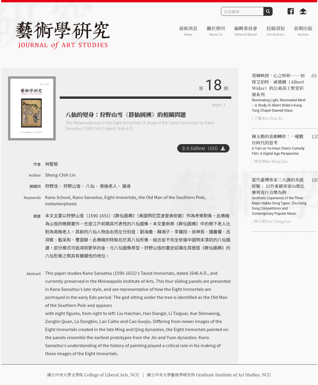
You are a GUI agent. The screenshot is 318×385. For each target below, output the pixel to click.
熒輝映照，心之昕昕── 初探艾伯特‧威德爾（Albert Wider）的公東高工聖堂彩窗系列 (279, 92)
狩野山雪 (71, 186)
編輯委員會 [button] (245, 31)
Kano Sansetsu (87, 197)
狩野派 (51, 186)
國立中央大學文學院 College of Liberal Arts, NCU (93, 375)
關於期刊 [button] (216, 31)
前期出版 (303, 31)
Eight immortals (120, 197)
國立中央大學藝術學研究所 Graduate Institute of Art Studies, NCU (209, 375)
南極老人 (108, 186)
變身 (126, 186)
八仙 (90, 186)
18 (213, 85)
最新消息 (188, 31)
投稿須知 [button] (275, 31)
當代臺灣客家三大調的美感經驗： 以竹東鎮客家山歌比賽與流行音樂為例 (279, 196)
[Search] (242, 11)
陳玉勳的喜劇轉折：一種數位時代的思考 (279, 144)
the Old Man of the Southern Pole (171, 197)
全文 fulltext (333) (203, 148)
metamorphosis (61, 203)
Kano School (57, 197)
